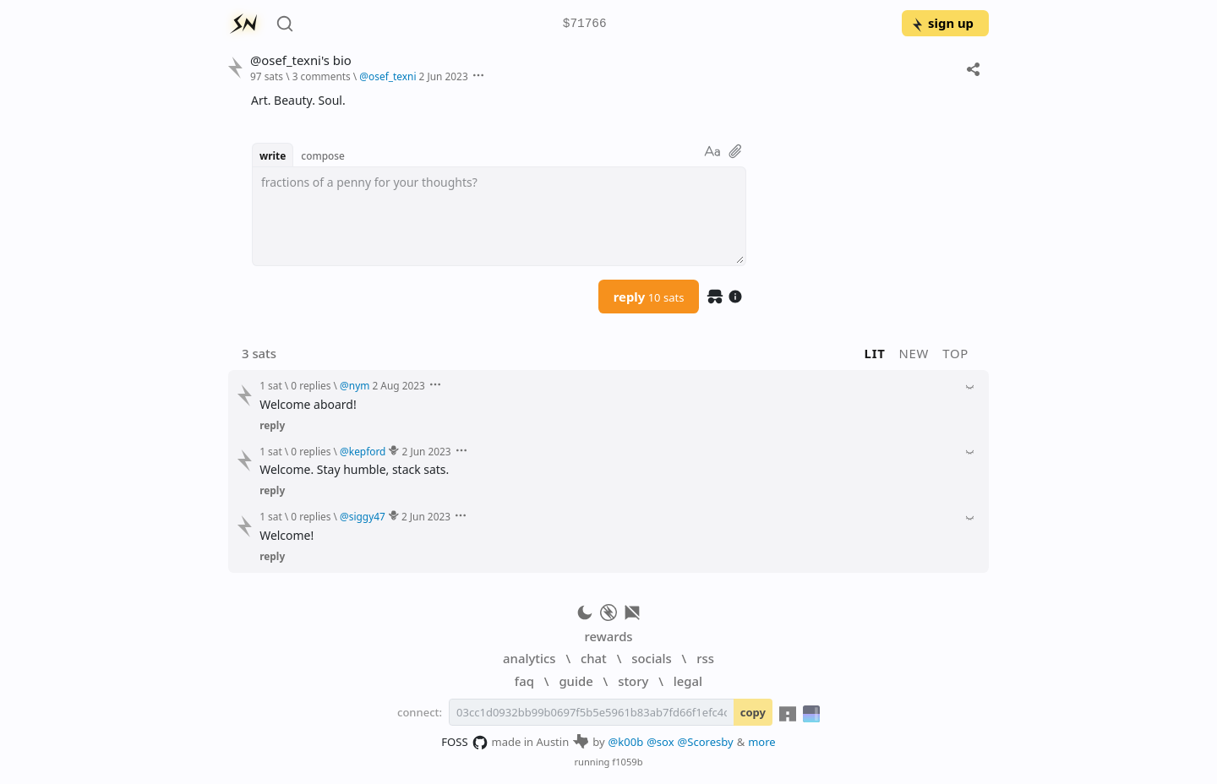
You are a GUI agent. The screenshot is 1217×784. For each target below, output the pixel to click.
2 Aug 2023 (398, 385)
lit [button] (875, 353)
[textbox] (499, 216)
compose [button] (323, 155)
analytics (529, 658)
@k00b (626, 741)
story (633, 680)
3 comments (321, 76)
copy (753, 712)
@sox (660, 741)
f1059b (627, 761)
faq (524, 680)
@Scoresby (706, 741)
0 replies (310, 385)
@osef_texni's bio (301, 60)
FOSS (464, 742)
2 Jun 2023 (443, 76)
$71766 (585, 24)
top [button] (955, 353)
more (762, 741)
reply (649, 296)
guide (575, 680)
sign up (942, 22)
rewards (608, 636)
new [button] (914, 353)
